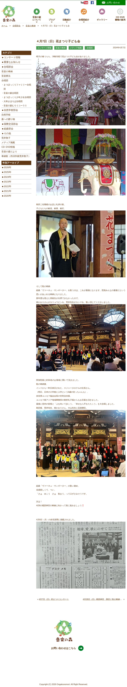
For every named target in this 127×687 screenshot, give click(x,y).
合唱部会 (8, 67)
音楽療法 (5, 76)
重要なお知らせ (12, 62)
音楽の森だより (9, 152)
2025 (6, 172)
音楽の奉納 (7, 72)
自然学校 (5, 115)
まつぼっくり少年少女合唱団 (17, 98)
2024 (6, 177)
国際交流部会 (11, 124)
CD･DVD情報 (8, 147)
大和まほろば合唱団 (13, 102)
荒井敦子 (5, 138)
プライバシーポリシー (61, 679)
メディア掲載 (8, 143)
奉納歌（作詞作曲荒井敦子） (16, 156)
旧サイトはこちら (80, 679)
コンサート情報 (12, 58)
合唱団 (4, 81)
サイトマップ (44, 679)
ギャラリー (102, 15)
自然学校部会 (11, 110)
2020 (6, 196)
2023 (6, 182)
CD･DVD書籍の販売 (120, 15)
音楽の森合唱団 (11, 94)
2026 (6, 168)
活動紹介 (67, 15)
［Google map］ (63, 674)
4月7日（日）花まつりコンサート (54, 600)
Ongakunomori (63, 685)
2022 (6, 187)
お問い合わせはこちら (66, 649)
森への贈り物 (8, 120)
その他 (7, 134)
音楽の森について (36, 15)
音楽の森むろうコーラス (15, 106)
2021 (6, 191)
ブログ (52, 15)
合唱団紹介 (84, 15)
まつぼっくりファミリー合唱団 (17, 87)
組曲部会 (8, 129)
